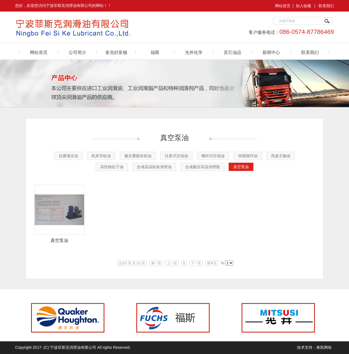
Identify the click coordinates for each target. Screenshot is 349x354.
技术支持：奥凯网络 (314, 347)
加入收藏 (303, 6)
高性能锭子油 (111, 167)
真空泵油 (241, 167)
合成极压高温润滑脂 (202, 167)
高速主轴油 (280, 156)
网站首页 (282, 6)
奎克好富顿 (116, 52)
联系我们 (326, 6)
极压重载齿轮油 (137, 156)
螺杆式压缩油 (213, 156)
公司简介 (77, 52)
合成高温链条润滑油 (154, 167)
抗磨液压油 (68, 156)
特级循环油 (247, 156)
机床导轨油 (101, 156)
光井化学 (194, 52)
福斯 (155, 52)
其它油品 (232, 52)
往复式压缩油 (176, 156)
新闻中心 (271, 52)
